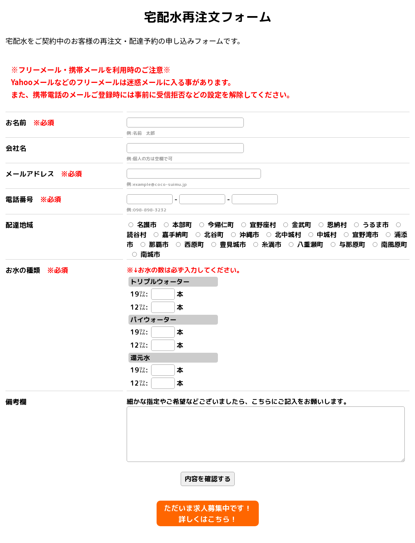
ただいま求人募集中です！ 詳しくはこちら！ (207, 513)
